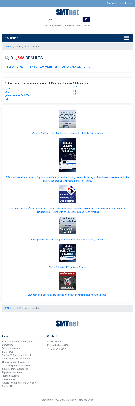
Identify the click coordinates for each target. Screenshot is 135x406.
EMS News (7, 351)
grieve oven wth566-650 (17, 95)
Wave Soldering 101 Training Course (67, 267)
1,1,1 (7, 98)
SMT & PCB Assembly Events (17, 355)
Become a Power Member (79, 25)
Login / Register (126, 3)
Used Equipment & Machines (16, 365)
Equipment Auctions (12, 372)
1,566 (8, 88)
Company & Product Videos (16, 358)
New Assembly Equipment (15, 362)
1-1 (74, 90)
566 (7, 92)
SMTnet (8, 46)
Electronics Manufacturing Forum (18, 341)
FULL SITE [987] (15, 66)
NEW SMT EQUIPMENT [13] (43, 66)
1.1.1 (75, 87)
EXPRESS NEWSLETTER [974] (76, 66)
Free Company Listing (54, 25)
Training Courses (10, 375)
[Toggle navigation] (127, 38)
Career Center (9, 379)
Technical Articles (11, 348)
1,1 (74, 97)
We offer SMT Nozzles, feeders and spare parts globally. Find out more (67, 133)
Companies (7, 345)
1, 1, (75, 94)
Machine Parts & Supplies (15, 369)
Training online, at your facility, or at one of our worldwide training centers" (67, 239)
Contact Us (7, 386)
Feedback (110, 3)
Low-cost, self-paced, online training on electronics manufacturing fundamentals (67, 294)
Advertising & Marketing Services (19, 382)
